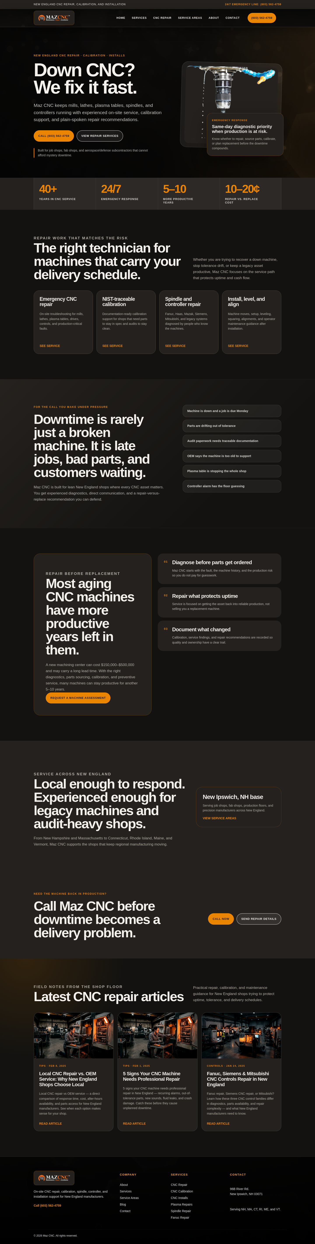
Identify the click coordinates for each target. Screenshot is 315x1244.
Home (121, 17)
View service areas (219, 818)
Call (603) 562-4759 (53, 135)
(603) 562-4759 (261, 17)
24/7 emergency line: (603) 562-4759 (253, 4)
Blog (123, 1204)
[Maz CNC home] (54, 18)
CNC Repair (162, 17)
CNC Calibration (182, 1191)
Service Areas (190, 17)
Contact (233, 17)
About (214, 17)
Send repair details (258, 918)
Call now (221, 918)
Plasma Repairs (181, 1204)
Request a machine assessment (78, 697)
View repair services (100, 135)
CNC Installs (179, 1198)
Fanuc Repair (180, 1217)
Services (139, 17)
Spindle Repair (181, 1211)
